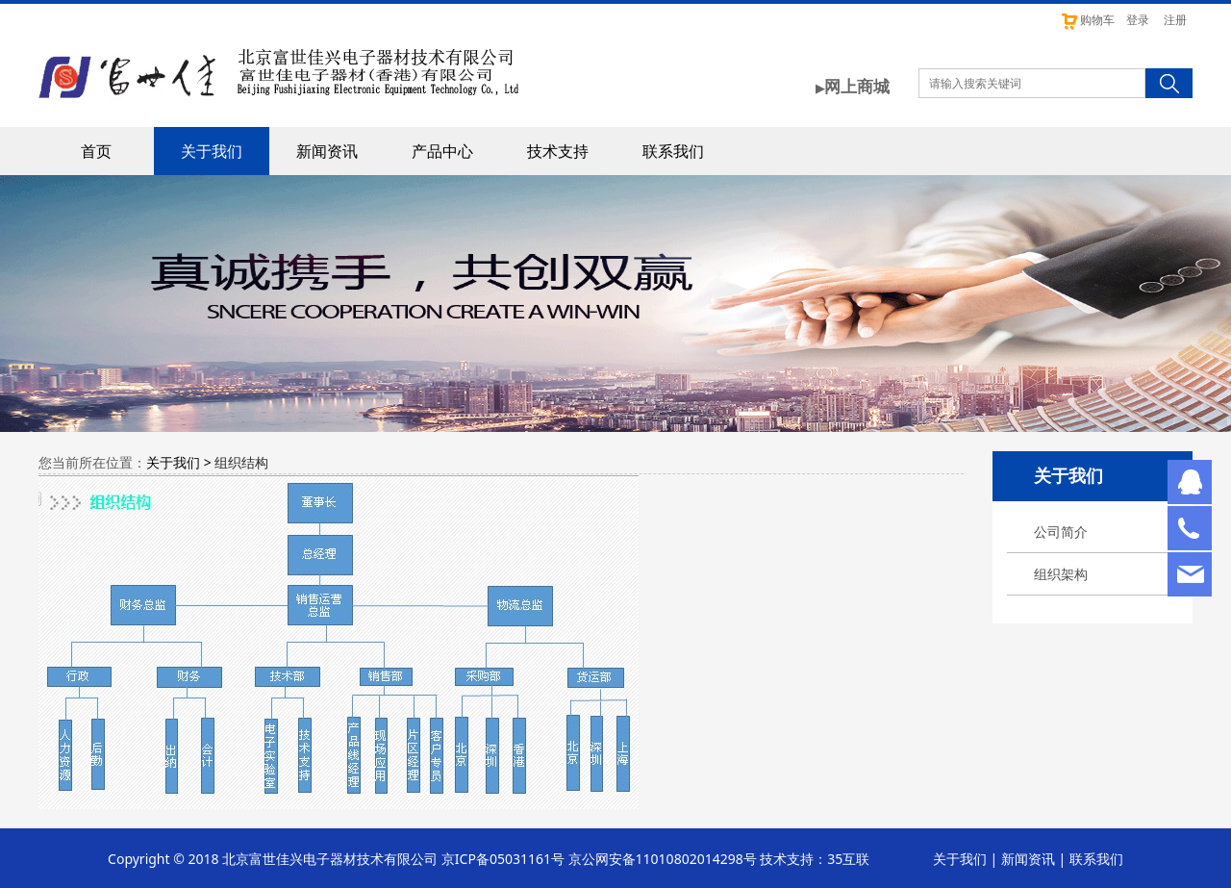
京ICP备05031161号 (503, 859)
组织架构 (1061, 574)
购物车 (1087, 20)
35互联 (848, 859)
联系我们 (673, 151)
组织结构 (241, 462)
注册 (1175, 20)
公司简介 (1061, 531)
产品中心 (442, 151)
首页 (96, 151)
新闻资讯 (327, 151)
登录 (1137, 20)
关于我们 (211, 151)
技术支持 (558, 151)
